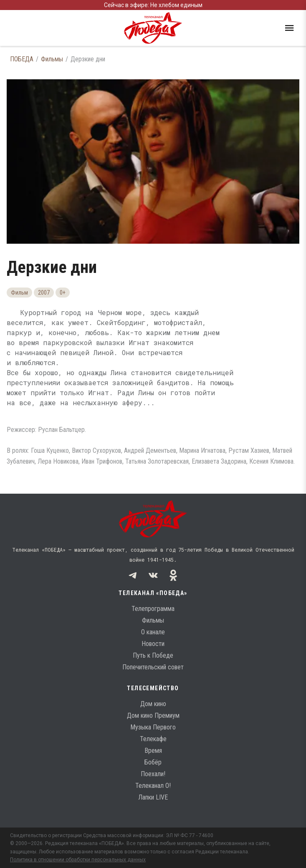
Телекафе (153, 739)
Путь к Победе (153, 655)
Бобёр (153, 762)
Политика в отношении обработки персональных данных (78, 860)
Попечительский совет (153, 667)
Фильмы (52, 59)
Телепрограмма (153, 609)
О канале (153, 632)
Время (153, 750)
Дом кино (153, 704)
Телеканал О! (153, 786)
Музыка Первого (153, 727)
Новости (153, 644)
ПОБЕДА (21, 59)
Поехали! (153, 774)
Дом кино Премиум (153, 715)
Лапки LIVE (153, 797)
